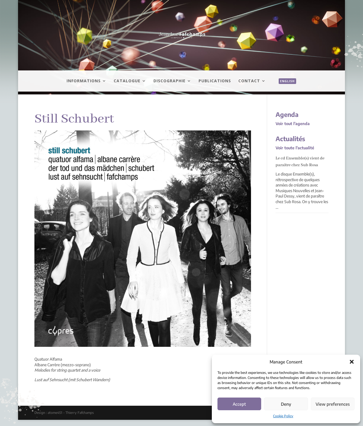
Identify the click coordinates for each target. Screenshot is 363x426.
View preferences (333, 404)
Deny (286, 404)
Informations (84, 81)
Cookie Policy (283, 416)
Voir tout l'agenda (293, 123)
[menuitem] (284, 87)
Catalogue (127, 81)
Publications (215, 81)
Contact (249, 81)
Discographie (169, 81)
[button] (352, 362)
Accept (239, 404)
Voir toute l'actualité (295, 147)
